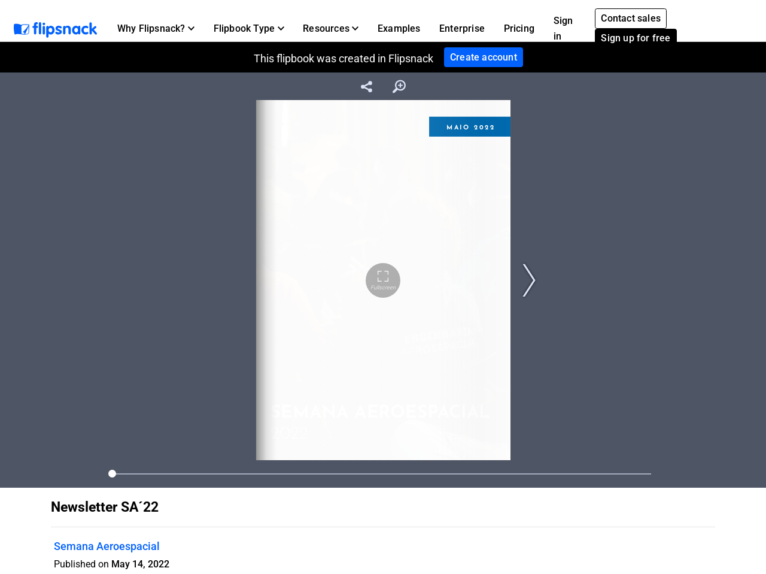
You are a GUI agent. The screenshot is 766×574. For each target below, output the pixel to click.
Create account (483, 57)
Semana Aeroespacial (107, 546)
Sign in (563, 28)
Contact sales (631, 18)
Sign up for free (635, 38)
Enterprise (462, 28)
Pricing (519, 28)
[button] (156, 28)
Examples (399, 28)
